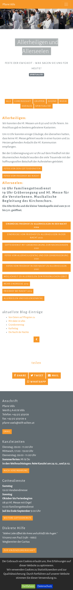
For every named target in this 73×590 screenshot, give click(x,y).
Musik (63, 101)
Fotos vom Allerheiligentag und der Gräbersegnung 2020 (36, 257)
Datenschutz (44, 586)
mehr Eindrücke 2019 (16, 284)
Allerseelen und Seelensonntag (23, 298)
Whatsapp (36, 381)
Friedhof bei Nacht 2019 (18, 291)
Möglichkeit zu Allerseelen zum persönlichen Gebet (35, 276)
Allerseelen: (12, 183)
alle (8, 101)
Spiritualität (43, 106)
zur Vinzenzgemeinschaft (19, 550)
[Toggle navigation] (66, 4)
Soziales (27, 106)
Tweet (37, 375)
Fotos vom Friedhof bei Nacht (21, 176)
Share (20, 375)
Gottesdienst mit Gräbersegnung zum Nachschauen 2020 (36, 246)
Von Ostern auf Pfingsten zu (22, 317)
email (7, 431)
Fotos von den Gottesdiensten (22, 169)
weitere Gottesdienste (17, 518)
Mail (53, 375)
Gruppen (39, 101)
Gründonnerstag (16, 324)
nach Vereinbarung (16, 471)
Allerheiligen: (14, 118)
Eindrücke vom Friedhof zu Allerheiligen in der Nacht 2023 (36, 236)
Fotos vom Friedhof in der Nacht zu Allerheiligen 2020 (36, 267)
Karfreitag (13, 328)
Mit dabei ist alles (17, 321)
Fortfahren (28, 586)
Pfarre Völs (8, 4)
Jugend (52, 101)
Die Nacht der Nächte (19, 332)
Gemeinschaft (22, 101)
